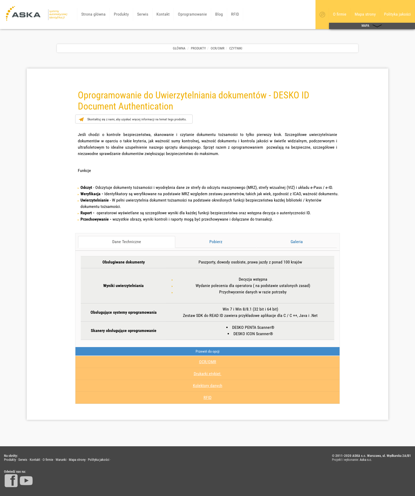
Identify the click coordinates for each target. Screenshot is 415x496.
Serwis (142, 14)
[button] (322, 14)
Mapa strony (365, 14)
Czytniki (235, 48)
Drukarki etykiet (208, 373)
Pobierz (215, 241)
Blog (219, 14)
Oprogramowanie (192, 14)
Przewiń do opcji (207, 351)
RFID (235, 14)
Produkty (121, 14)
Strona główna (93, 14)
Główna (179, 48)
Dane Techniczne (126, 241)
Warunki (61, 460)
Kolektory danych (207, 385)
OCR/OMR (217, 48)
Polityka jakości (397, 14)
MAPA (372, 26)
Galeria (297, 241)
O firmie (339, 14)
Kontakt (163, 14)
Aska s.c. (366, 460)
